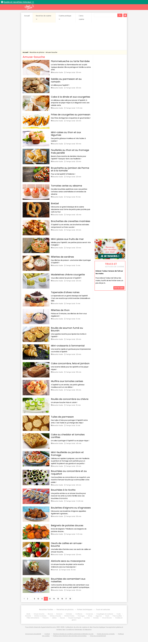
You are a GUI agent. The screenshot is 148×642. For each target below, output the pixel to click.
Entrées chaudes (55, 616)
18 (70, 599)
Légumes (99, 616)
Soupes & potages (74, 618)
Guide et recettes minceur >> (19, 2)
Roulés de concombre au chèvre (69, 399)
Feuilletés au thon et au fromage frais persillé (70, 151)
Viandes (96, 618)
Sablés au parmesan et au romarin (66, 80)
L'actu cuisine (81, 17)
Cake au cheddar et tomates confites (68, 436)
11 (42, 599)
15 (58, 599)
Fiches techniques (84, 609)
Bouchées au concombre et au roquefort (69, 472)
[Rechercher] (119, 15)
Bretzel (55, 203)
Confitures (78, 614)
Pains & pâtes (117, 616)
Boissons (59, 614)
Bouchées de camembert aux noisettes (68, 580)
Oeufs (107, 616)
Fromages (81, 616)
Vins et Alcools (107, 618)
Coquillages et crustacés (104, 614)
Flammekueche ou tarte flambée (70, 61)
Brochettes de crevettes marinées (70, 221)
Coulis (119, 614)
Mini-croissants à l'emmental (68, 345)
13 (50, 599)
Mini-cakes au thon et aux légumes (66, 134)
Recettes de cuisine (43, 17)
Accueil (27, 16)
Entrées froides (69, 616)
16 (62, 599)
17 (66, 599)
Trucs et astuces (103, 609)
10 (38, 599)
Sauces (62, 618)
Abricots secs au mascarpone (68, 561)
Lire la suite (119, 288)
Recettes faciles (46, 609)
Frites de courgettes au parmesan (70, 114)
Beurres (50, 614)
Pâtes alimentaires (33, 618)
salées (54, 618)
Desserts (28, 616)
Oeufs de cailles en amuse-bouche (67, 544)
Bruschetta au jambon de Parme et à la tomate (70, 169)
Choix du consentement (98, 636)
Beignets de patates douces (67, 525)
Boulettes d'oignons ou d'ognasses (71, 507)
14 (54, 599)
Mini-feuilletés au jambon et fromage (67, 454)
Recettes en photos (37, 52)
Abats (28, 614)
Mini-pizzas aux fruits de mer (67, 239)
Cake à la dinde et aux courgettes (70, 96)
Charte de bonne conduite (106, 634)
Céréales (69, 614)
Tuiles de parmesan (62, 416)
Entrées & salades (40, 616)
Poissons (46, 618)
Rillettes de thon (60, 310)
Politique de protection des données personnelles (70, 636)
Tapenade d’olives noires (65, 292)
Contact (47, 634)
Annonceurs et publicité (33, 634)
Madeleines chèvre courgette (68, 274)
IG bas (90, 616)
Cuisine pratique (65, 17)
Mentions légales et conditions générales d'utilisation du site (73, 634)
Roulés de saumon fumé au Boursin (67, 329)
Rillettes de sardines (62, 256)
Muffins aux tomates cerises (67, 381)
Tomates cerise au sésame (66, 185)
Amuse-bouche (51, 52)
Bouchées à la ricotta (63, 489)
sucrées (87, 618)
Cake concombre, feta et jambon (70, 363)
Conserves (89, 614)
